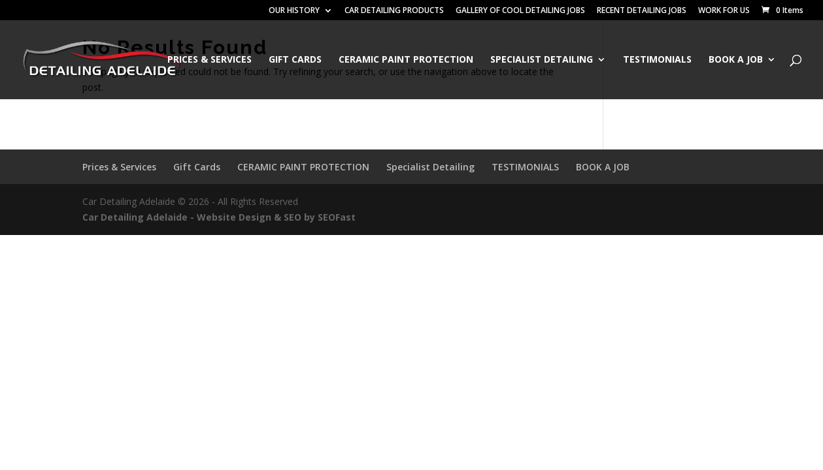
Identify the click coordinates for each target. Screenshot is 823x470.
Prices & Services (209, 60)
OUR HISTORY (294, 11)
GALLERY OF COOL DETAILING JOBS (520, 11)
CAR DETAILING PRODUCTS (394, 11)
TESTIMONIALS (657, 60)
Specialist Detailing (541, 60)
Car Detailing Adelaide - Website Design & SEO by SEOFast (219, 217)
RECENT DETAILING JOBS (641, 11)
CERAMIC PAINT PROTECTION (406, 60)
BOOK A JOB (736, 60)
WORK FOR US (724, 11)
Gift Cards (295, 60)
